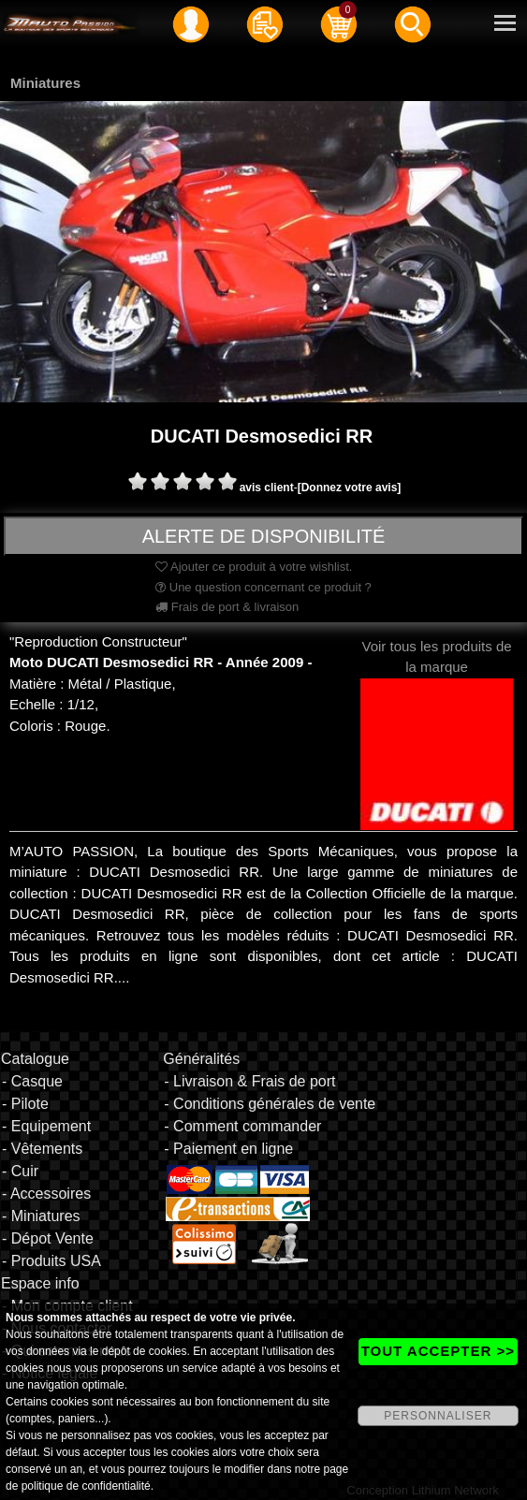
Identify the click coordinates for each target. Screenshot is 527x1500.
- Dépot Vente (48, 1238)
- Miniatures (41, 1216)
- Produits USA (51, 1261)
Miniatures (45, 83)
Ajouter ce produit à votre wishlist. (253, 567)
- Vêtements (42, 1149)
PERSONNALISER (437, 1415)
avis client (267, 487)
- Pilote (25, 1104)
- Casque (32, 1081)
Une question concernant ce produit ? (263, 587)
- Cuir (20, 1171)
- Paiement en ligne (228, 1149)
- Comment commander (242, 1126)
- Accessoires (46, 1193)
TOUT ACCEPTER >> (438, 1351)
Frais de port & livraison (227, 607)
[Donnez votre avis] (350, 487)
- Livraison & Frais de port (249, 1081)
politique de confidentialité (86, 1486)
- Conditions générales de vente (269, 1104)
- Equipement (46, 1126)
